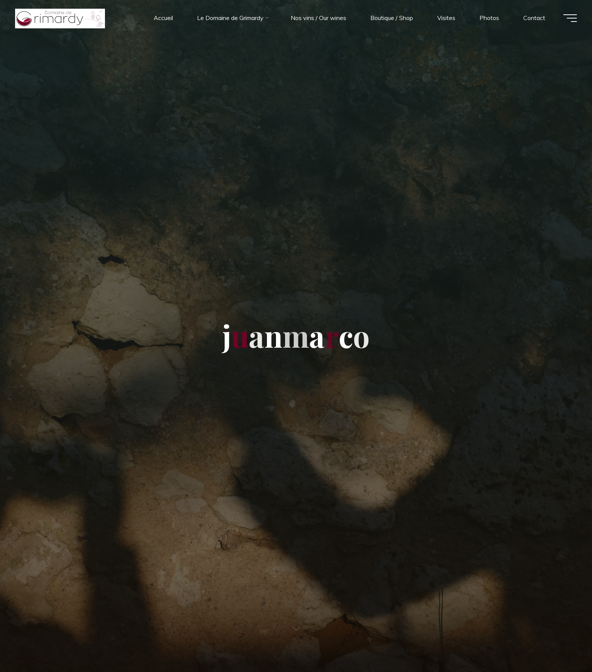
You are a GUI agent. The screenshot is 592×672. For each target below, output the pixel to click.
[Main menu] (570, 18)
